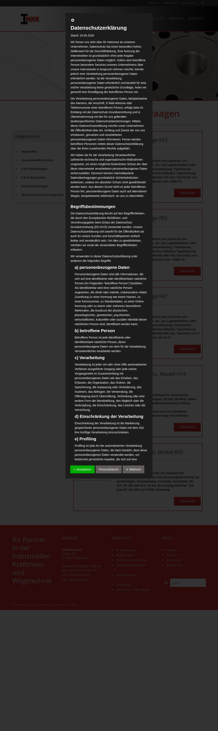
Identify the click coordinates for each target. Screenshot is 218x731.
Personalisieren (109, 469)
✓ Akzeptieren (82, 469)
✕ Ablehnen (133, 469)
